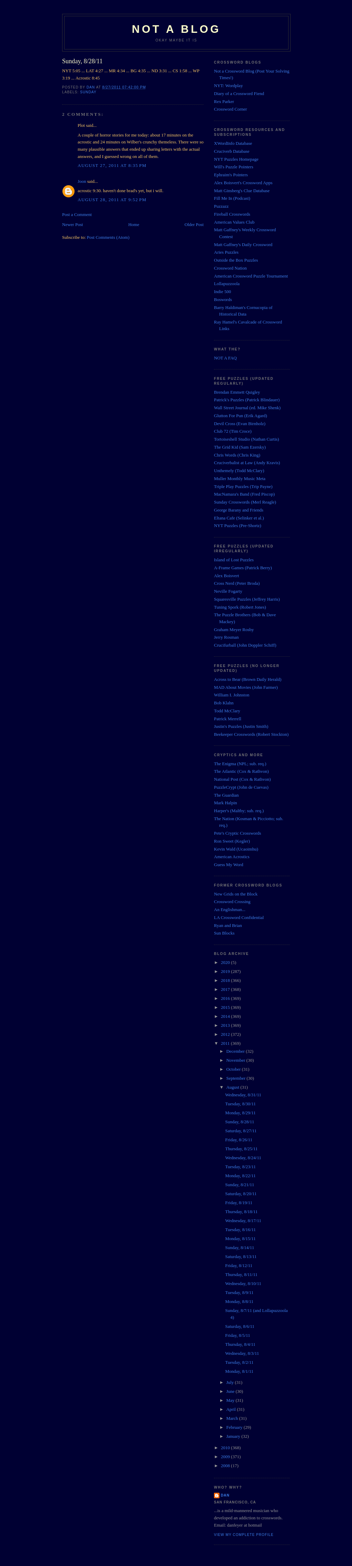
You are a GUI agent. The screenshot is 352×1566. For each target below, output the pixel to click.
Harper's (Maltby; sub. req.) (239, 810)
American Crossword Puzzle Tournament (251, 276)
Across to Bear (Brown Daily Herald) (247, 679)
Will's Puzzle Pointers (233, 166)
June (231, 1391)
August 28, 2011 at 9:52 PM (112, 199)
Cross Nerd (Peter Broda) (237, 583)
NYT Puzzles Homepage (236, 159)
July (230, 1382)
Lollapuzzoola (226, 283)
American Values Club (234, 222)
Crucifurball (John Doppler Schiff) (245, 645)
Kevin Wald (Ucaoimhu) (236, 849)
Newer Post (72, 224)
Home (133, 224)
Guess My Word (228, 864)
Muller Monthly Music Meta (239, 478)
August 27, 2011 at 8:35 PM (112, 165)
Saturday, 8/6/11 (239, 1326)
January (234, 1436)
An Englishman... (229, 909)
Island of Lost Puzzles (234, 559)
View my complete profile (244, 1535)
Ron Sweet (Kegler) (232, 841)
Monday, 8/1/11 (239, 1371)
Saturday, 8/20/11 (240, 1193)
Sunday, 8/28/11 (239, 1121)
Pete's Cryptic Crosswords (237, 833)
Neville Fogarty (228, 591)
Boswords (223, 299)
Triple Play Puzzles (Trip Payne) (243, 486)
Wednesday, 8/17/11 (243, 1220)
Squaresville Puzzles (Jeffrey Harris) (247, 599)
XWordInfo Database (233, 143)
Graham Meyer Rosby (234, 629)
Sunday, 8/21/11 (239, 1184)
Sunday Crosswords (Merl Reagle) (245, 502)
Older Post (194, 224)
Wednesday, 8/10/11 (243, 1283)
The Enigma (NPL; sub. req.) (240, 763)
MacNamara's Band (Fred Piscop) (244, 494)
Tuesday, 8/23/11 (240, 1166)
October (234, 1069)
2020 (226, 962)
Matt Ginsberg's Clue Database (242, 190)
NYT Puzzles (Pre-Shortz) (237, 525)
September (236, 1078)
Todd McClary (227, 710)
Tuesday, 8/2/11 (239, 1362)
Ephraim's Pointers (231, 174)
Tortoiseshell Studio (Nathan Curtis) (246, 439)
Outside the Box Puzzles (236, 260)
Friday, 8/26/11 (238, 1139)
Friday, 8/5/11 (237, 1335)
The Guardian (226, 795)
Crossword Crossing (232, 901)
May (231, 1400)
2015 (226, 1007)
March (232, 1418)
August (233, 1087)
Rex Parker (224, 101)
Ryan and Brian (228, 925)
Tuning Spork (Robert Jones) (240, 607)
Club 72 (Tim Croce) (233, 431)
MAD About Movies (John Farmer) (246, 687)
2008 (226, 1465)
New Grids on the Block (235, 894)
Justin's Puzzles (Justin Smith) (241, 726)
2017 (226, 989)
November (236, 1060)
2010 (226, 1447)
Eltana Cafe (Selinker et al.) (239, 518)
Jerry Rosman (226, 637)
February (235, 1427)
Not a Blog (176, 29)
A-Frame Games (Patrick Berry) (243, 567)
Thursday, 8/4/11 (240, 1344)
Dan (225, 1495)
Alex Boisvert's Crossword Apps (243, 182)
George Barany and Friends (238, 510)
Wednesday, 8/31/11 (243, 1094)
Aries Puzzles (226, 252)
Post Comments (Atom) (108, 237)
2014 (226, 1016)
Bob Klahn (224, 702)
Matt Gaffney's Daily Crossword (243, 244)
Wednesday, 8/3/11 (242, 1353)
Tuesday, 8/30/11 (240, 1103)
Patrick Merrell (227, 718)
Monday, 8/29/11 (240, 1112)
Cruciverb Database (232, 151)
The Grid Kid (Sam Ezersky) (240, 447)
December (236, 1051)
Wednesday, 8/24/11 (243, 1157)
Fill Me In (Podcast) (232, 198)
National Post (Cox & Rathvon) (242, 779)
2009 (226, 1456)
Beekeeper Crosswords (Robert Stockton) (251, 734)
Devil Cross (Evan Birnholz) (239, 423)
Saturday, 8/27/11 (240, 1130)
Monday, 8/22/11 (240, 1175)
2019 (226, 971)
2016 (226, 998)
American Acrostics (232, 856)
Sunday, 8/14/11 (239, 1247)
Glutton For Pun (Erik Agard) (240, 415)
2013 (226, 1025)
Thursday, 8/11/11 (241, 1274)
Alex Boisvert (226, 575)
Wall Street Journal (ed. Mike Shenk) (247, 407)
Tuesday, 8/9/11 (239, 1292)
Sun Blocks (224, 933)
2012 (226, 1034)
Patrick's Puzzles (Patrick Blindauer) (247, 399)
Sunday (88, 92)
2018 (226, 980)
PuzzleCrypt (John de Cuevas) (241, 787)
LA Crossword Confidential (239, 917)
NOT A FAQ (225, 357)
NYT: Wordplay (228, 85)
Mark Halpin (225, 802)
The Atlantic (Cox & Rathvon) (241, 771)
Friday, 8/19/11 (238, 1202)
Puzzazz (221, 206)
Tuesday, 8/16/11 (240, 1229)
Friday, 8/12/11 (238, 1265)
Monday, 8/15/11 (240, 1238)
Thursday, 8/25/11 (241, 1148)
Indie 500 (222, 291)
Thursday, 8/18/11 (241, 1211)
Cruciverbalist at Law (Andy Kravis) (247, 462)
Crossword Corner (230, 109)
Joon (82, 181)
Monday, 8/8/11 (239, 1301)
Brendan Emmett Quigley (237, 392)
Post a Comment (77, 214)
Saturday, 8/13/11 (240, 1256)
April (231, 1409)
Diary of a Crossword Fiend (239, 93)
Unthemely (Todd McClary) (239, 470)
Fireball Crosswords (232, 214)
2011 (226, 1043)
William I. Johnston (231, 694)
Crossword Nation (230, 268)
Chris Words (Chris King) (237, 455)
